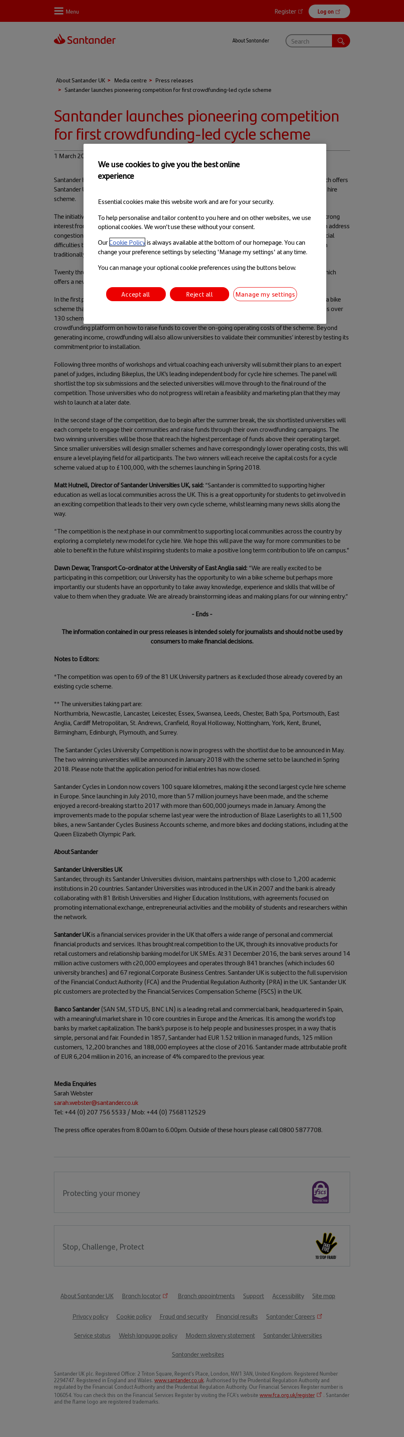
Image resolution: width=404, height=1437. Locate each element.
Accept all (135, 294)
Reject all (199, 294)
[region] (205, 234)
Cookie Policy (127, 242)
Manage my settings (265, 294)
